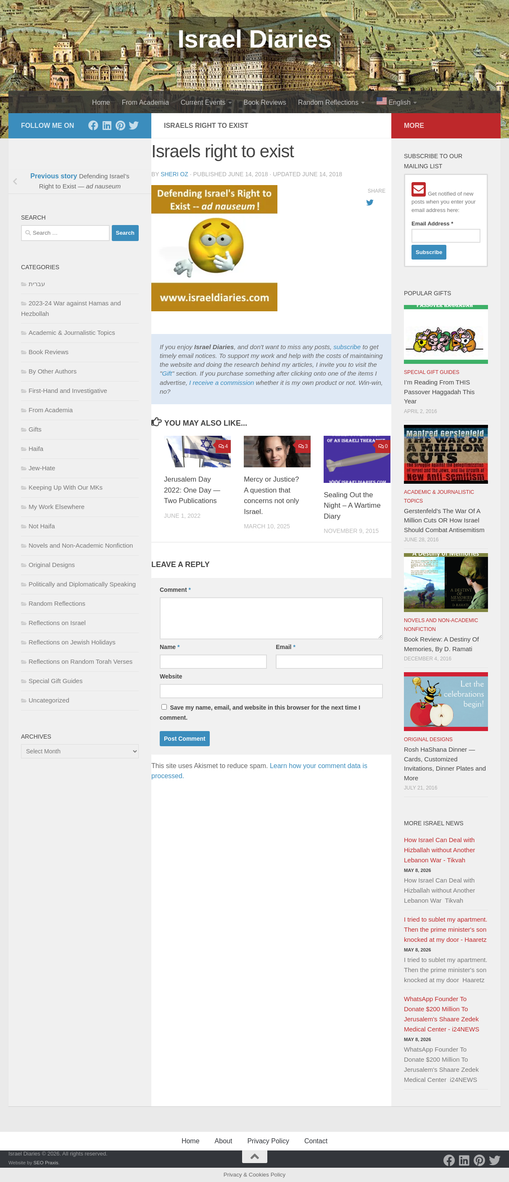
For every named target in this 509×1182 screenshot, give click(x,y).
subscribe (347, 346)
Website (171, 676)
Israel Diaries (254, 39)
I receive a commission (221, 382)
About (223, 1141)
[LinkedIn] (107, 125)
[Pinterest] (120, 125)
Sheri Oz (174, 174)
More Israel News (434, 823)
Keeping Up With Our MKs (66, 487)
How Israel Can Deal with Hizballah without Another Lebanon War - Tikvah (439, 850)
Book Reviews (265, 102)
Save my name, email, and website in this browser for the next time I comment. (260, 712)
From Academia (145, 102)
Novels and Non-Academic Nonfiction (81, 545)
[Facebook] (93, 125)
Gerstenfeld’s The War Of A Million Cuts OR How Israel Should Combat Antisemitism (444, 520)
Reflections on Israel (57, 622)
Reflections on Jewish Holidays (72, 642)
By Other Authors (52, 371)
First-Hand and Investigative (68, 390)
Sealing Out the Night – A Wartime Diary (352, 505)
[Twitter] (134, 125)
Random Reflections (328, 102)
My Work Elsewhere (56, 506)
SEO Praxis (46, 1162)
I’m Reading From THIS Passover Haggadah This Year (439, 392)
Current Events (203, 102)
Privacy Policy (268, 1141)
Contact (315, 1141)
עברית (37, 283)
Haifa (36, 448)
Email (285, 647)
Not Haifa (42, 526)
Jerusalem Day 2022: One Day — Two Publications (192, 490)
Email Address (432, 223)
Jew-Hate (42, 468)
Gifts (35, 429)
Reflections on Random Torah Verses (80, 661)
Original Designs (52, 564)
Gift (167, 373)
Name (169, 647)
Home (101, 102)
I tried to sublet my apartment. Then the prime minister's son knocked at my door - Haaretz (445, 929)
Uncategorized (49, 700)
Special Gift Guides (55, 680)
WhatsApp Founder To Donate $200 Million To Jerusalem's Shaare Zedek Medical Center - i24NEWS (441, 1014)
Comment (175, 589)
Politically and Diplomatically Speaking (82, 584)
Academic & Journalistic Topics (72, 332)
